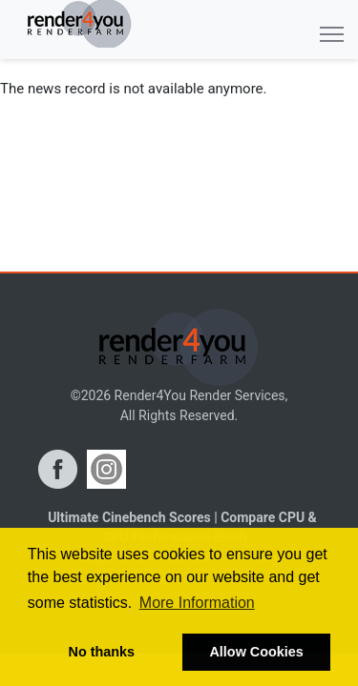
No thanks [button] (102, 651)
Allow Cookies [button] (256, 651)
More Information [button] (197, 603)
